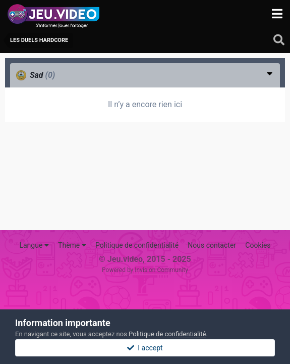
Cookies (257, 245)
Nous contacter (212, 245)
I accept (144, 348)
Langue (33, 245)
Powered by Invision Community (145, 270)
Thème (72, 245)
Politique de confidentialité (137, 245)
